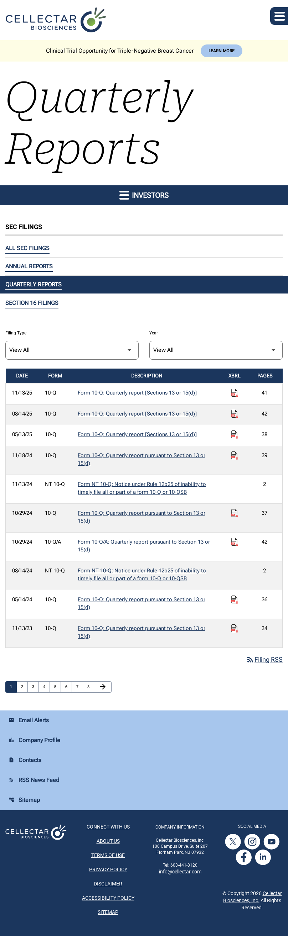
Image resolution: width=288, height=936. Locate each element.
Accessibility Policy (108, 898)
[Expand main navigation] (279, 16)
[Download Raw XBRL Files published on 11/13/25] (234, 393)
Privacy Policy (108, 869)
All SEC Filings (27, 248)
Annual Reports (29, 266)
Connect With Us (108, 827)
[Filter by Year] (216, 350)
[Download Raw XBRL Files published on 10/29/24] (234, 513)
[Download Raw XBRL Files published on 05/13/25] (234, 434)
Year (153, 332)
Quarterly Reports (33, 284)
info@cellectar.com (180, 871)
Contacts (25, 760)
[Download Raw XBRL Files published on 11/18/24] (234, 455)
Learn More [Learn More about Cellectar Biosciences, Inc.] (222, 50)
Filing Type (15, 332)
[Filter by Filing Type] (72, 350)
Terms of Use (108, 855)
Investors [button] (144, 195)
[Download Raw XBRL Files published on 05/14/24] (234, 600)
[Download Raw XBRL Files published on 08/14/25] (234, 414)
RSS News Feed (34, 780)
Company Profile (34, 740)
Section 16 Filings (31, 303)
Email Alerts (29, 720)
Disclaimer (108, 884)
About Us (108, 841)
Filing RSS (264, 659)
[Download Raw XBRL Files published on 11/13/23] (234, 628)
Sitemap (24, 800)
